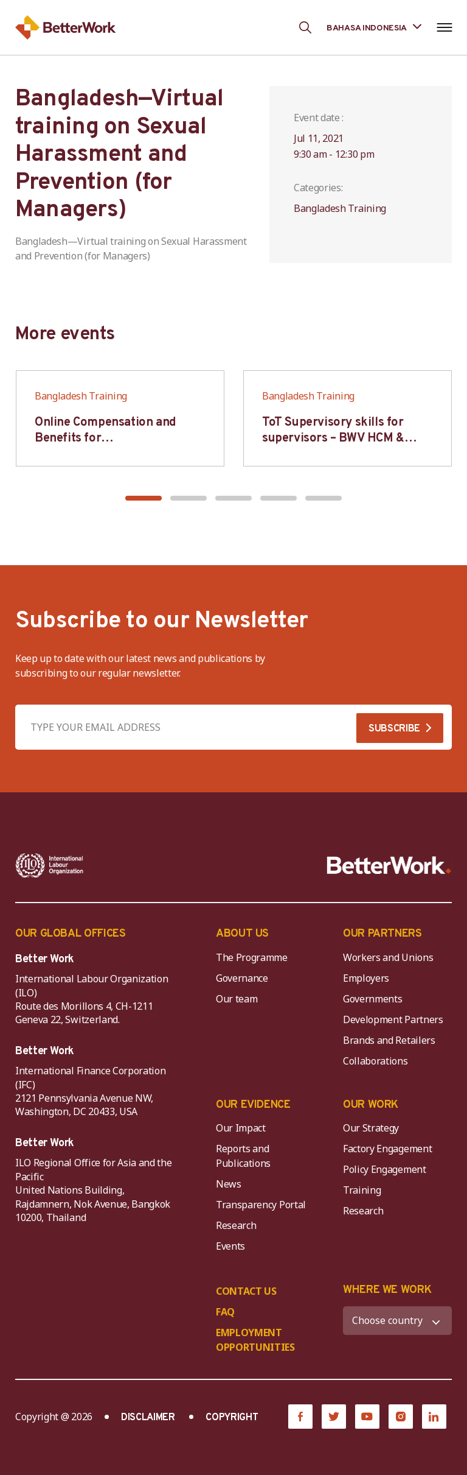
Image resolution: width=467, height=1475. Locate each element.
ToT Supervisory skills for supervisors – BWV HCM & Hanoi (333, 438)
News (228, 1184)
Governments (372, 998)
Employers (366, 978)
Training (362, 1190)
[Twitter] (334, 1416)
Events (230, 1246)
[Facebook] (300, 1416)
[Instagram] (401, 1416)
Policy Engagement (387, 1169)
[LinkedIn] (434, 1416)
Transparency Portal (261, 1204)
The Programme (252, 957)
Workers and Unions (388, 957)
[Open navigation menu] (444, 27)
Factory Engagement (387, 1148)
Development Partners (393, 1019)
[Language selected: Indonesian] (374, 27)
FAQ (225, 1311)
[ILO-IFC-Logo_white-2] (49, 865)
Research (236, 1225)
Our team (236, 998)
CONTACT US (246, 1291)
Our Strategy (371, 1128)
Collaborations (375, 1061)
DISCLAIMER (148, 1418)
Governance (242, 978)
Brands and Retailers (389, 1040)
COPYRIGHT (232, 1418)
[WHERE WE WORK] (397, 1320)
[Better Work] (389, 865)
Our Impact (241, 1128)
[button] (143, 498)
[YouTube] (367, 1416)
